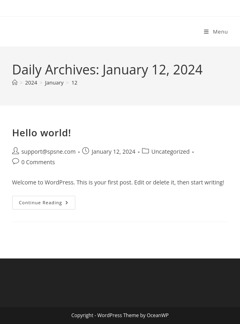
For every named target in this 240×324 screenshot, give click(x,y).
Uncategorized (170, 151)
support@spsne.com (48, 151)
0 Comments (38, 162)
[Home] (14, 82)
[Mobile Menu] (216, 31)
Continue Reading (47, 204)
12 (74, 82)
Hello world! (41, 132)
